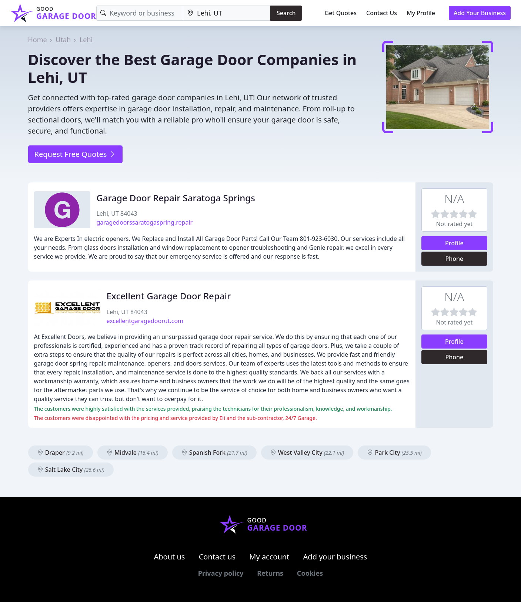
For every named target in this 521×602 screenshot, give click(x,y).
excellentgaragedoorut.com (145, 321)
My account (269, 557)
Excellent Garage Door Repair (169, 296)
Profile (454, 243)
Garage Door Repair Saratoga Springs (175, 198)
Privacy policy (221, 573)
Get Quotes (341, 13)
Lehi (86, 39)
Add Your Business (480, 13)
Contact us (217, 557)
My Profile (421, 13)
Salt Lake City (70, 469)
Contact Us (381, 13)
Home (37, 39)
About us (169, 557)
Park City (394, 452)
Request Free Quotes (75, 154)
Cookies (310, 573)
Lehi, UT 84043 (116, 213)
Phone (454, 259)
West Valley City (307, 452)
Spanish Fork (214, 452)
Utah (63, 39)
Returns (270, 573)
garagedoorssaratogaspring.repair (144, 222)
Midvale (132, 452)
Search (286, 13)
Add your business (335, 557)
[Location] (227, 13)
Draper (60, 452)
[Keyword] (139, 13)
